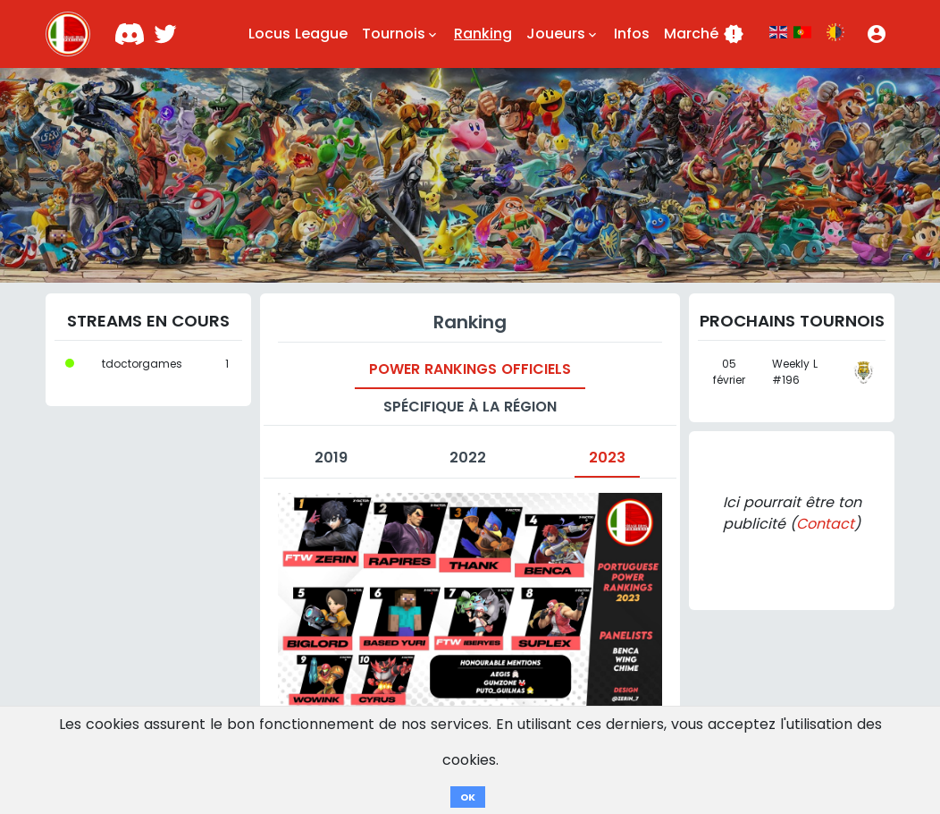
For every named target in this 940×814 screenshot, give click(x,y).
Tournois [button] (401, 34)
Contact (825, 523)
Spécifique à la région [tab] (470, 406)
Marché (704, 34)
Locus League (298, 33)
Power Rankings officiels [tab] (470, 369)
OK (467, 797)
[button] (876, 34)
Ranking (483, 33)
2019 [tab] (331, 457)
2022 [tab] (467, 457)
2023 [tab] (607, 457)
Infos (632, 33)
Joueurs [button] (563, 34)
